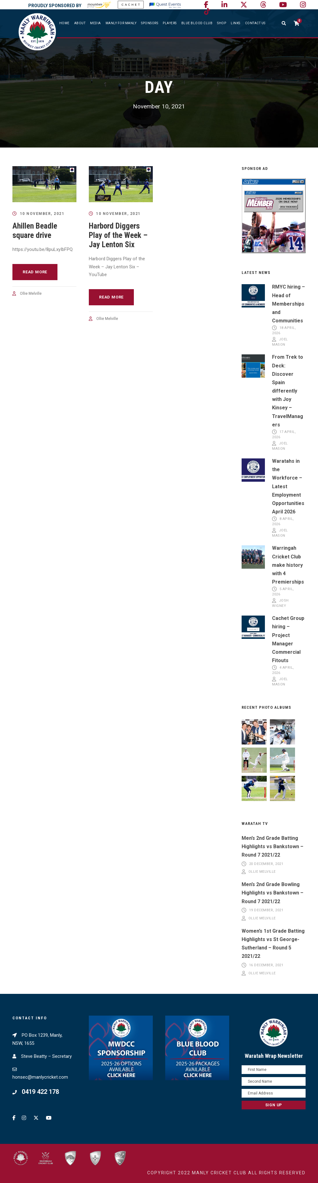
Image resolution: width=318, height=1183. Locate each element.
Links (235, 23)
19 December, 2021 (266, 910)
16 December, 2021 (266, 965)
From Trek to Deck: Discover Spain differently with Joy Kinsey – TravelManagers (287, 391)
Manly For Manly (121, 23)
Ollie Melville (31, 293)
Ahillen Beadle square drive (34, 230)
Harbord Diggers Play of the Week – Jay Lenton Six (118, 235)
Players (170, 23)
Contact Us (255, 23)
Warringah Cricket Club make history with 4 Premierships (288, 565)
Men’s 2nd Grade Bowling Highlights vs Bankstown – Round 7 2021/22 (272, 892)
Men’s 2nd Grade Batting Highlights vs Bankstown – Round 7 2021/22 (272, 846)
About (80, 23)
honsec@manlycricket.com (40, 1077)
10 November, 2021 (42, 214)
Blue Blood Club (197, 23)
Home (64, 23)
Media (95, 23)
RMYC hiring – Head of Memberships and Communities (288, 304)
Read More (35, 272)
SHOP (221, 23)
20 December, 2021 (266, 864)
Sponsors (149, 23)
